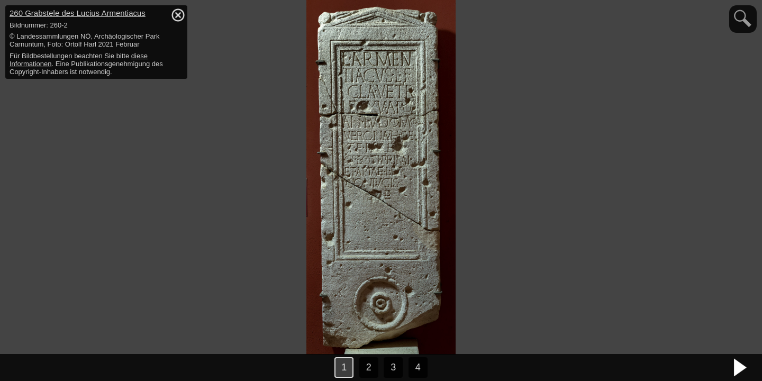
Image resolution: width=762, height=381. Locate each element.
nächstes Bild (741, 368)
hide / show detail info (177, 14)
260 (78, 12)
